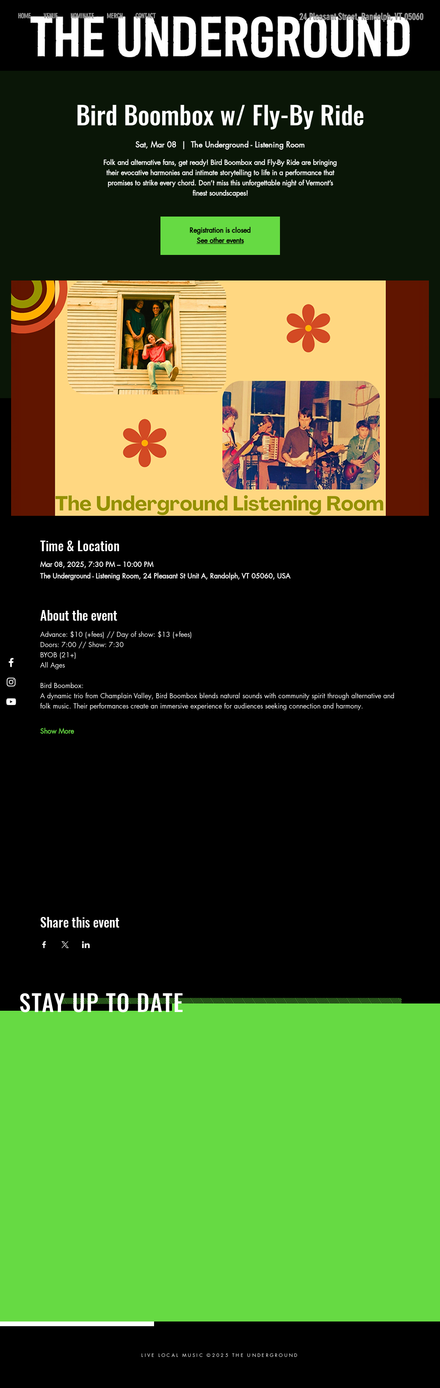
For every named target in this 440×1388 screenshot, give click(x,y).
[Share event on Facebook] (44, 944)
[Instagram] (11, 682)
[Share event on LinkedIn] (86, 944)
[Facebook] (11, 662)
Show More (57, 731)
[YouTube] (11, 702)
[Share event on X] (65, 944)
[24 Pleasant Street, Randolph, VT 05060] (357, 17)
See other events (220, 240)
